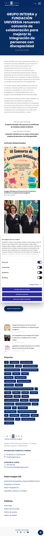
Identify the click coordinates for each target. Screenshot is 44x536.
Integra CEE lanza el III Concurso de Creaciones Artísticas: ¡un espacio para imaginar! (20, 192)
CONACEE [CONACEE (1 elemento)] (8, 373)
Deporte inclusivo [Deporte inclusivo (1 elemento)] (10, 381)
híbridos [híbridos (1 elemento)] (17, 396)
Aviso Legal (8, 506)
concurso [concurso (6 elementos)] (16, 373)
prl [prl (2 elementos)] (6, 415)
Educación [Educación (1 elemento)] (34, 392)
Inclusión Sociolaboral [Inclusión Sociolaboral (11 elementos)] (12, 400)
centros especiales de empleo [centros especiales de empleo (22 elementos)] (29, 369)
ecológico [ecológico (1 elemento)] (16, 392)
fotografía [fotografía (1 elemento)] (8, 396)
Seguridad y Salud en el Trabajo (15, 491)
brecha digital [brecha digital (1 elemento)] (9, 366)
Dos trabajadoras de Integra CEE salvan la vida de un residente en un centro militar (25, 338)
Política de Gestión (10, 515)
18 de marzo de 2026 (9, 195)
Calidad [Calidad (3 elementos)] (19, 366)
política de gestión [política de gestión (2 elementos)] (10, 411)
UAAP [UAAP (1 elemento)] (17, 419)
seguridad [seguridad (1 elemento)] (34, 415)
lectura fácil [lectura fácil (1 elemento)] (34, 400)
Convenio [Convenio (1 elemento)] (25, 373)
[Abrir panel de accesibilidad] (40, 532)
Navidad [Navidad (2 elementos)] (8, 407)
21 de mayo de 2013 (22, 50)
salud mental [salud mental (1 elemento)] (25, 415)
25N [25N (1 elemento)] (6, 362)
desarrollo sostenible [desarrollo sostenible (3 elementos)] (24, 381)
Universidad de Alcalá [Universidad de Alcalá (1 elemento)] (28, 419)
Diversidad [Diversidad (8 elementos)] (19, 385)
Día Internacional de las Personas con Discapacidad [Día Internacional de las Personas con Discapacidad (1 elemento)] (19, 388)
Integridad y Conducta (12, 484)
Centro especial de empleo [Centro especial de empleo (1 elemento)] (12, 369)
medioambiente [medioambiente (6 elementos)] (9, 404)
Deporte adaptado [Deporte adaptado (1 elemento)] (20, 377)
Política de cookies (10, 512)
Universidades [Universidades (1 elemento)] (9, 423)
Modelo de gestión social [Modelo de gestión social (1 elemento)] (23, 404)
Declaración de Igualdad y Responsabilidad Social (22, 481)
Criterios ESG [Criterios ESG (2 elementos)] (9, 377)
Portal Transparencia (11, 488)
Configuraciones (34, 284)
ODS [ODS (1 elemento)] (14, 407)
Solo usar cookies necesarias (22, 299)
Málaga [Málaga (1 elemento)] (35, 404)
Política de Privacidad (11, 509)
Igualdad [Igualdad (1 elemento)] (25, 396)
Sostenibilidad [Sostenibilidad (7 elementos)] (9, 419)
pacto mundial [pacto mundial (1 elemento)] (22, 407)
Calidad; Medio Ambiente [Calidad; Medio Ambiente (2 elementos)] (30, 366)
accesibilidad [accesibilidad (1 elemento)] (14, 362)
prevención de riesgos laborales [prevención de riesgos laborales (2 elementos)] (27, 411)
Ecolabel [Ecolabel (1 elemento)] (8, 392)
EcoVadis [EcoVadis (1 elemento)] (25, 392)
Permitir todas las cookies (22, 289)
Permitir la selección (22, 294)
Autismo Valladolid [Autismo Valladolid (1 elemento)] (26, 362)
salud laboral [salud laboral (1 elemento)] (14, 415)
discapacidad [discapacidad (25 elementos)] (9, 385)
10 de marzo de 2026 (19, 350)
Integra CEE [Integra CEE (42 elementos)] (24, 400)
